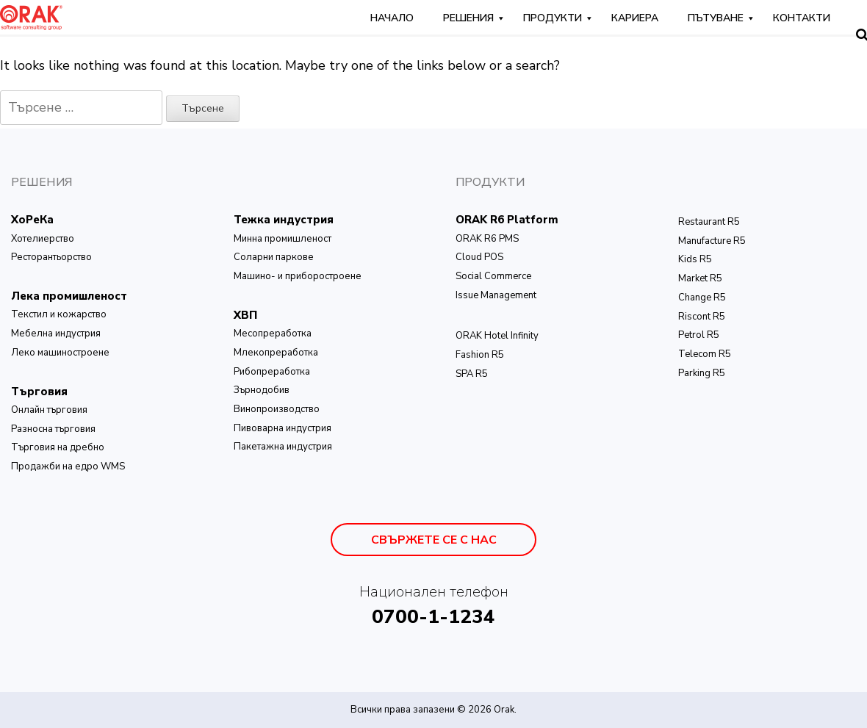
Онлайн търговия (49, 410)
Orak (504, 709)
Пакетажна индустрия (283, 446)
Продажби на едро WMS (68, 466)
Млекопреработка (276, 352)
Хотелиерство (42, 238)
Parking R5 (701, 373)
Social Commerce (493, 276)
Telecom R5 (704, 354)
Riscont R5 (701, 316)
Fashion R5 (480, 354)
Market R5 (700, 278)
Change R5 (702, 297)
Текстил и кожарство (59, 314)
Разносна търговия (53, 429)
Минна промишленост (282, 238)
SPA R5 (472, 374)
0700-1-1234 (433, 617)
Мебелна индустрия (56, 333)
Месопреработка (273, 333)
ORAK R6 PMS (487, 238)
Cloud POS (479, 257)
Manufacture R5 (712, 241)
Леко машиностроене (60, 352)
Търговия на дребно (57, 447)
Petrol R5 (698, 335)
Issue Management (496, 295)
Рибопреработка (272, 371)
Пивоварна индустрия (282, 428)
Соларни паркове (274, 257)
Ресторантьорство (51, 257)
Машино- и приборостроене (297, 276)
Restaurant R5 (709, 221)
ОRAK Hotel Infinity (497, 335)
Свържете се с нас (434, 540)
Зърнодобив (261, 390)
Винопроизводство (277, 409)
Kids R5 (695, 259)
